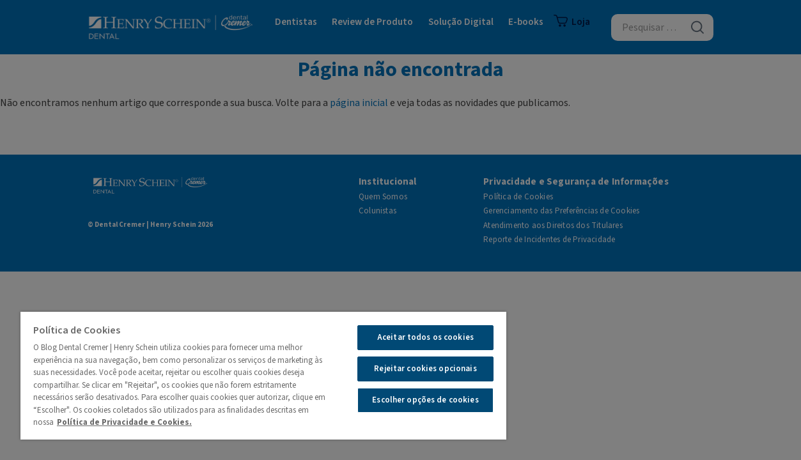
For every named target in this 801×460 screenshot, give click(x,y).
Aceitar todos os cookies (407, 337)
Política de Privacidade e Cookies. (137, 422)
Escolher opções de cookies (407, 400)
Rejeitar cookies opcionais (407, 368)
